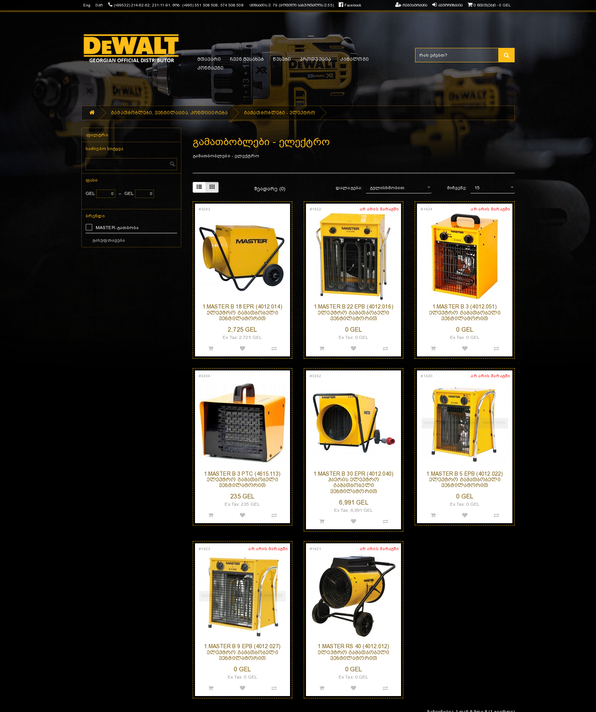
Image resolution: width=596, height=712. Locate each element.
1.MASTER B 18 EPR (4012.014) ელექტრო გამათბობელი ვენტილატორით (242, 312)
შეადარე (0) (269, 188)
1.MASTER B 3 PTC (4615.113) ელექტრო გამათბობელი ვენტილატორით (242, 480)
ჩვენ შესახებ (247, 59)
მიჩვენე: (457, 187)
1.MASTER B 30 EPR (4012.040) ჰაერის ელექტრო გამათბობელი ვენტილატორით (353, 482)
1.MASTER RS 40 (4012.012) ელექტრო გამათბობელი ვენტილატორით (353, 652)
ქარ (98, 5)
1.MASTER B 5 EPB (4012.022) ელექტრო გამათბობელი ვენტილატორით (464, 480)
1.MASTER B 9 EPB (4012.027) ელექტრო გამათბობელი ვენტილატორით (242, 652)
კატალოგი (354, 59)
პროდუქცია (315, 59)
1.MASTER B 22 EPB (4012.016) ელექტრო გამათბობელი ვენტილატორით (353, 312)
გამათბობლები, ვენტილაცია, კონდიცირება (169, 113)
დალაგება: (349, 187)
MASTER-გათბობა (117, 227)
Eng (86, 5)
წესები (282, 59)
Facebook (350, 5)
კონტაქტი (210, 68)
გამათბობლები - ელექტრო (279, 113)
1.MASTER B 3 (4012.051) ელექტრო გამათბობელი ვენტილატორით (465, 312)
